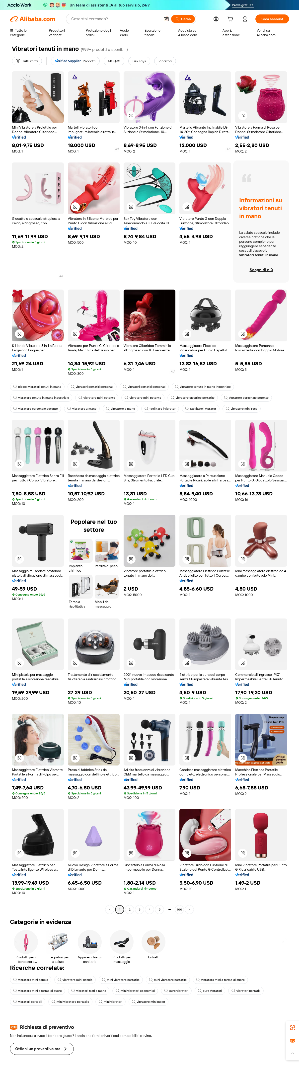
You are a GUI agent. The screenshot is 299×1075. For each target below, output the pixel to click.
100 (179, 909)
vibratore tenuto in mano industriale (203, 387)
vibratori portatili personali (92, 387)
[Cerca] (183, 19)
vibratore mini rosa (241, 409)
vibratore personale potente (246, 398)
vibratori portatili (245, 991)
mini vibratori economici (135, 991)
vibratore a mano (81, 409)
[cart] (231, 20)
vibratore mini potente (96, 398)
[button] (166, 19)
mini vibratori (110, 1002)
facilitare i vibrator (160, 409)
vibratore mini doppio (30, 980)
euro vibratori (176, 991)
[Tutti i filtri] (27, 61)
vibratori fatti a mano (88, 991)
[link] (292, 1027)
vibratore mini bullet (148, 1002)
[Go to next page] (189, 909)
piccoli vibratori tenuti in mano (37, 387)
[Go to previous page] (109, 909)
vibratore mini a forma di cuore (220, 980)
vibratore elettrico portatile (193, 398)
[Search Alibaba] (115, 19)
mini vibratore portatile (121, 980)
